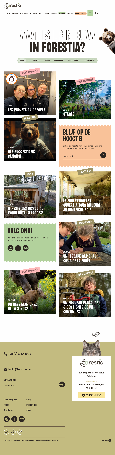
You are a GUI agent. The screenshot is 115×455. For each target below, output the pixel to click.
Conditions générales (47, 440)
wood (47, 60)
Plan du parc (10, 399)
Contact (8, 410)
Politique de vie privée (12, 440)
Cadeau (54, 13)
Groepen (25, 13)
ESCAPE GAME (73, 60)
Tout (22, 60)
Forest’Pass (37, 13)
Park (6, 13)
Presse (7, 404)
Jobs (28, 410)
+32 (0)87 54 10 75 (17, 354)
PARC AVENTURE (34, 60)
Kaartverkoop (80, 13)
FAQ (28, 399)
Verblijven (15, 13)
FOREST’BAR (58, 60)
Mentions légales (27, 440)
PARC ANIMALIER (89, 60)
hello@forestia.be (17, 369)
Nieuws (62, 13)
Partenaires (32, 404)
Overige (70, 13)
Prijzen (46, 13)
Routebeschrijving (91, 395)
